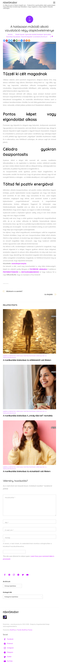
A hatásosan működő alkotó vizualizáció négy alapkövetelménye (29, 28)
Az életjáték (48, 294)
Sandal (10, 34)
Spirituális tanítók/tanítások (34, 34)
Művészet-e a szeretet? (14, 291)
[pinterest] (9, 574)
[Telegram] (12, 41)
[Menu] (54, 2)
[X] (14, 41)
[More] (29, 41)
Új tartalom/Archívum (40, 37)
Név (7, 522)
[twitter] (23, 574)
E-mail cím (9, 530)
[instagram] (14, 574)
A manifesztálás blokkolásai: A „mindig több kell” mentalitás (28, 416)
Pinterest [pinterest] (8, 643)
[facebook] (5, 574)
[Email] (17, 41)
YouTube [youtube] (8, 661)
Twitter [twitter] (7, 656)
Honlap (7, 538)
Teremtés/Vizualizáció (13, 37)
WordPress (13, 630)
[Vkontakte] (22, 41)
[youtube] (27, 574)
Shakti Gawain (20, 34)
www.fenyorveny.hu (19, 263)
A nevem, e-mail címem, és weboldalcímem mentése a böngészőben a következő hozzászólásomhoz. (27, 545)
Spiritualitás (47, 34)
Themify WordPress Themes (24, 630)
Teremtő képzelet (26, 37)
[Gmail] (19, 41)
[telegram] (18, 574)
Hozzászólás (10, 497)
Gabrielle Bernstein (9, 355)
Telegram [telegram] (8, 652)
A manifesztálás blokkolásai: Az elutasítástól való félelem (26, 471)
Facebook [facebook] (8, 639)
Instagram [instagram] (8, 648)
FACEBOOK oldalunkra (38, 269)
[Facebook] (4, 41)
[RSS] (27, 41)
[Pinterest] (7, 41)
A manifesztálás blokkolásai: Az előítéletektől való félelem (27, 360)
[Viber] (24, 41)
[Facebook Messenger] (9, 41)
